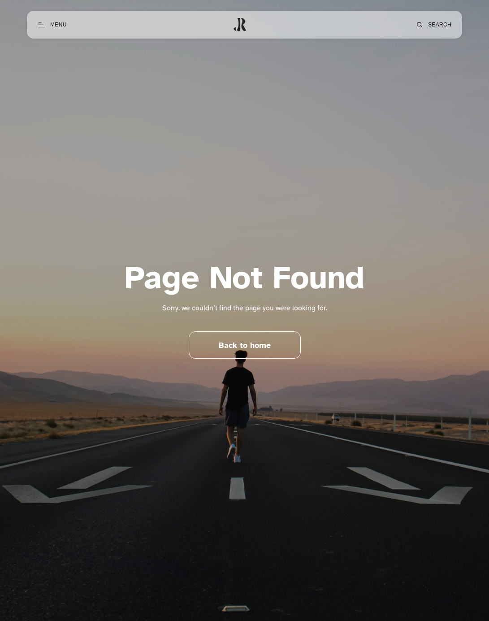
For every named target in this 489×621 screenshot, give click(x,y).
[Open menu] (52, 24)
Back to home (245, 347)
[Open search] (433, 24)
